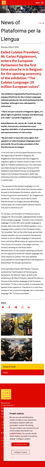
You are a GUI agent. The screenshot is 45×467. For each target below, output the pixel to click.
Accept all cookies (20, 444)
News (5, 372)
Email (3, 417)
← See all (40, 23)
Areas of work (9, 366)
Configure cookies (20, 452)
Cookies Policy (15, 433)
